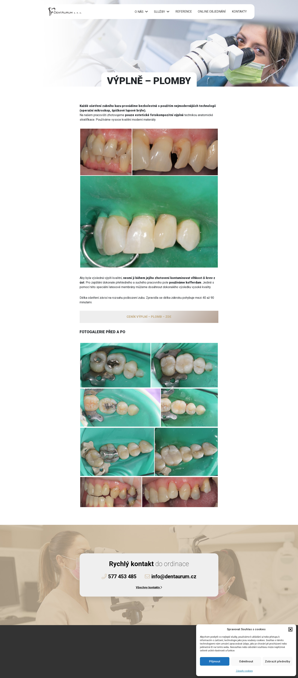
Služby (159, 12)
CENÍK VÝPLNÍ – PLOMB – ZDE (149, 317)
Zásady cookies (244, 671)
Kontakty (239, 12)
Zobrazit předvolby (277, 661)
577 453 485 (119, 577)
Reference (183, 12)
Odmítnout (246, 661)
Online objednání (212, 12)
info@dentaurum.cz (170, 577)
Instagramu (96, 661)
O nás (139, 12)
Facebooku (74, 661)
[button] (290, 629)
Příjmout (214, 661)
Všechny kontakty (149, 587)
